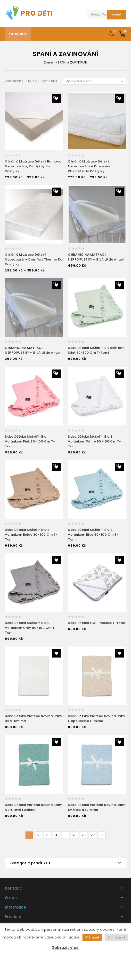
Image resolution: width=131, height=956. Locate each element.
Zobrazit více (65, 947)
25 (75, 835)
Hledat (117, 14)
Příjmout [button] (92, 937)
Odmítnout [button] (116, 937)
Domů (48, 62)
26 (84, 835)
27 (93, 835)
